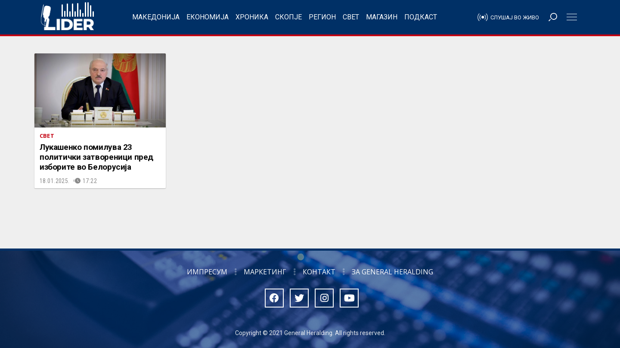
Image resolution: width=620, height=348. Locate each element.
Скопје (288, 17)
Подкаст (420, 17)
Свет (351, 17)
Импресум (207, 272)
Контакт (319, 272)
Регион (322, 17)
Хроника (252, 17)
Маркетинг (265, 272)
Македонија (156, 17)
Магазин (381, 17)
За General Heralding (392, 272)
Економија (207, 17)
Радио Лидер (67, 17)
